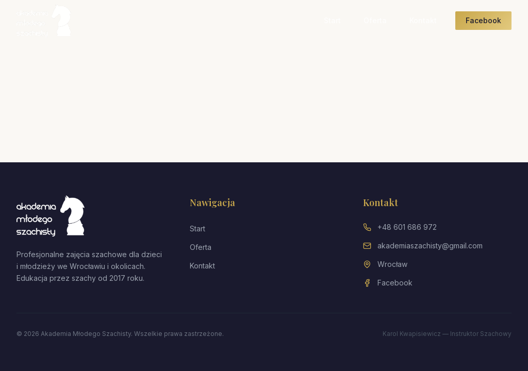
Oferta (375, 20)
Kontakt (423, 20)
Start (332, 20)
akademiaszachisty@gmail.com (430, 245)
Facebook (483, 20)
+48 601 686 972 (407, 227)
